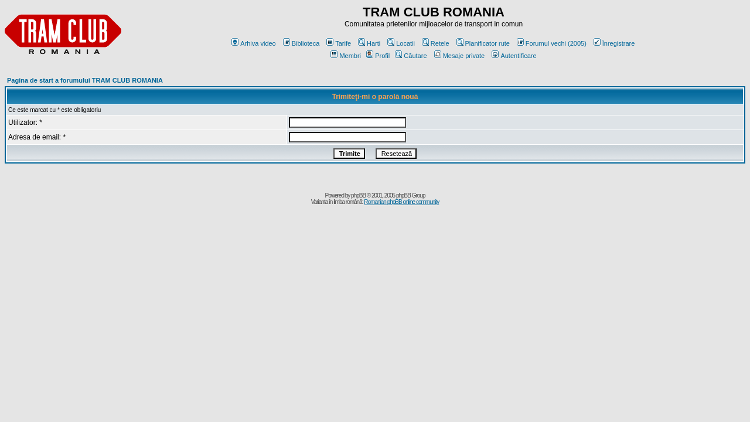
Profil (378, 55)
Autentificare (514, 55)
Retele (435, 43)
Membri (345, 55)
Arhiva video (253, 43)
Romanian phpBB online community (401, 202)
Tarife (338, 43)
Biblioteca (301, 43)
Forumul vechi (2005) (552, 43)
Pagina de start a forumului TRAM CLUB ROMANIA (85, 80)
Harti (369, 43)
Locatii (401, 43)
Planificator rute (483, 43)
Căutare (411, 55)
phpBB (358, 195)
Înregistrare (614, 43)
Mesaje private (459, 55)
